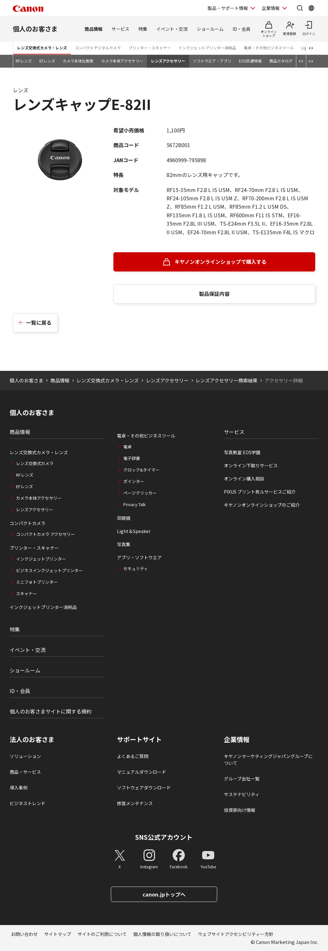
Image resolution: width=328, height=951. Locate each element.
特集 (142, 29)
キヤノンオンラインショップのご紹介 (262, 505)
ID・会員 (241, 29)
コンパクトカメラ (27, 523)
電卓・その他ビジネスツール (269, 47)
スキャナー (26, 593)
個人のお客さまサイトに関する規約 (51, 711)
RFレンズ (24, 60)
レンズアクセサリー (168, 60)
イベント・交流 (172, 29)
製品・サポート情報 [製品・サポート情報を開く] (228, 8)
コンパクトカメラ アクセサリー (45, 534)
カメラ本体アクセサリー (122, 60)
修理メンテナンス (135, 803)
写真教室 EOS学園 (242, 452)
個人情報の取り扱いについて (162, 934)
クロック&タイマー (141, 470)
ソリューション (25, 756)
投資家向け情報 (239, 810)
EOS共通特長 (250, 60)
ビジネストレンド (27, 803)
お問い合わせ (24, 934)
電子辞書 (131, 458)
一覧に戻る (39, 322)
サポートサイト (139, 739)
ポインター (133, 481)
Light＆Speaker (134, 531)
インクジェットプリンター (41, 559)
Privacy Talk (134, 504)
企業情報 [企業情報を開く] (271, 8)
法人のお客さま (32, 739)
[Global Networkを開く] (311, 8)
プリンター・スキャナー (149, 47)
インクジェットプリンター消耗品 (207, 47)
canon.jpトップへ (164, 894)
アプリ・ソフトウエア (139, 557)
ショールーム (210, 29)
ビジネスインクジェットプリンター (49, 570)
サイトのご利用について (102, 934)
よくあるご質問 (132, 756)
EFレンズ (47, 60)
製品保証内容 (214, 293)
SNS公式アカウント (164, 837)
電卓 (127, 447)
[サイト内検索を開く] (300, 8)
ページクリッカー (140, 493)
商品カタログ (280, 60)
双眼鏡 (123, 518)
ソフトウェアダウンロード (144, 787)
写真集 (123, 544)
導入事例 (19, 787)
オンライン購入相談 (244, 478)
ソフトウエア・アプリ (212, 60)
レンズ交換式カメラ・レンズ (42, 47)
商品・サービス (25, 772)
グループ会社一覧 (241, 778)
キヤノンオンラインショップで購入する (220, 261)
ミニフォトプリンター (37, 582)
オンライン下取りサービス (251, 465)
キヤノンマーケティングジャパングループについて (268, 759)
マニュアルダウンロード (141, 772)
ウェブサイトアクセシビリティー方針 (236, 934)
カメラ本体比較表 (78, 60)
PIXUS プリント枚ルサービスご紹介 (260, 491)
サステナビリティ (241, 794)
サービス (120, 29)
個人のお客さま (35, 28)
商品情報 (93, 29)
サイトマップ (57, 934)
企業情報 (237, 739)
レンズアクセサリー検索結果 (226, 380)
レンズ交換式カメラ (34, 463)
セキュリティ (135, 568)
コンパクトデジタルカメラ (98, 47)
